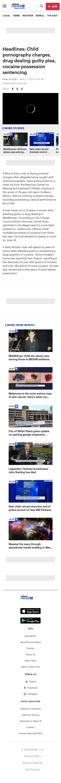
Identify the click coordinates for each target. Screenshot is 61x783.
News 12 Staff (10, 79)
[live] (53, 6)
